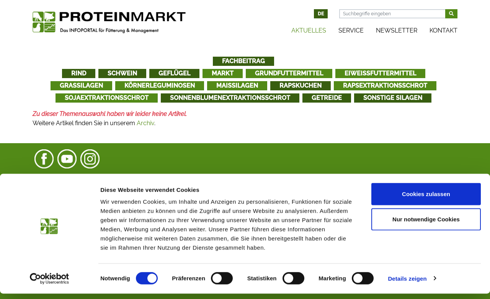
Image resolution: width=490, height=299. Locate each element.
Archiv (145, 123)
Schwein (122, 73)
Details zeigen (407, 284)
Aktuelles (308, 30)
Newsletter (396, 30)
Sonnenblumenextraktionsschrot (230, 97)
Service (351, 30)
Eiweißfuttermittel (380, 73)
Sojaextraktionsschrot (107, 97)
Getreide (327, 97)
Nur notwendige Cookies (426, 224)
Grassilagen (81, 85)
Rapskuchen (300, 85)
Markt (223, 73)
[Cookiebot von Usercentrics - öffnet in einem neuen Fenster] (49, 284)
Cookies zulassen (426, 199)
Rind (78, 73)
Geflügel (174, 73)
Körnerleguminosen (159, 85)
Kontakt (443, 30)
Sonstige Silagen (392, 97)
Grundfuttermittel (289, 73)
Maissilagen (237, 85)
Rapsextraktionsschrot (385, 85)
